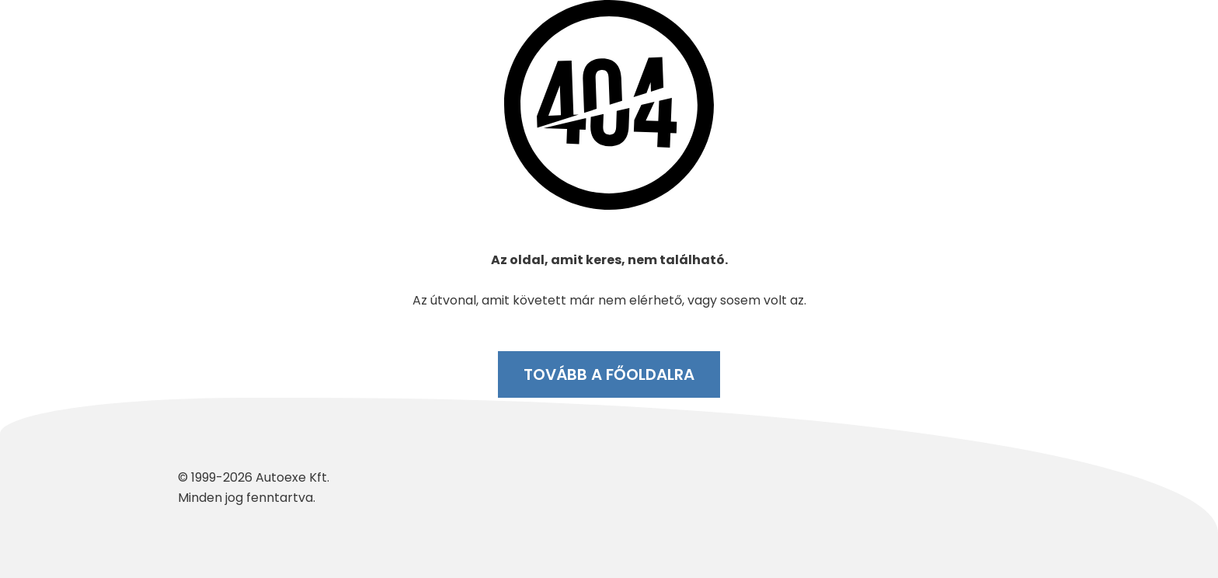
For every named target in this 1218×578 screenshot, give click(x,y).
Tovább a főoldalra (609, 374)
